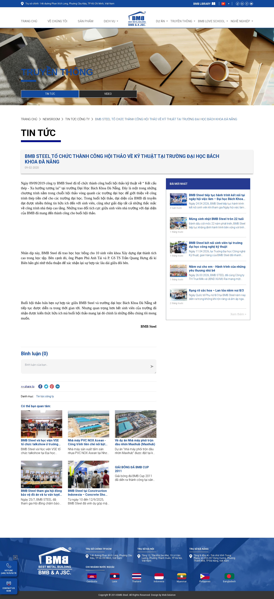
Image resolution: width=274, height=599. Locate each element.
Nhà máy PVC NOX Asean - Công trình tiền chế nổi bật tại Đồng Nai (87, 442)
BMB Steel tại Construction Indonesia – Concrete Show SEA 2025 (88, 493)
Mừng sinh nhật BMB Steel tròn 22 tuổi (216, 219)
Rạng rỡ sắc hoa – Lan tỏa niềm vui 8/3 (216, 290)
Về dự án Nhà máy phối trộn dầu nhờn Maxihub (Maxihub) (135, 442)
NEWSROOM (51, 119)
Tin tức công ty (77, 119)
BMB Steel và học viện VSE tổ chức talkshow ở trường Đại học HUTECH (40, 442)
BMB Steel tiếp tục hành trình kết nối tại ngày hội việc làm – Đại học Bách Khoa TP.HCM (217, 197)
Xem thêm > (238, 314)
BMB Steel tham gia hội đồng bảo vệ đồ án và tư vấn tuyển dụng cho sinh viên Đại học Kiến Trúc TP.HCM (41, 493)
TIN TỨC (50, 93)
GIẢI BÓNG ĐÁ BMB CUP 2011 (132, 469)
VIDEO (108, 93)
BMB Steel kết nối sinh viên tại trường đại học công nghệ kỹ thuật (215, 245)
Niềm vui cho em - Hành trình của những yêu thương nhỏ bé (217, 268)
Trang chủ (29, 119)
